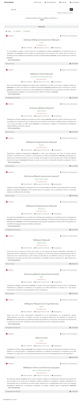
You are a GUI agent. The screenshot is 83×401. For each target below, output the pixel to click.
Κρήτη (36, 179)
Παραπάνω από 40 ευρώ (13, 97)
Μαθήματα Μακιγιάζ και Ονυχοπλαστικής (41, 304)
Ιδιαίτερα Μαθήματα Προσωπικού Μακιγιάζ (41, 40)
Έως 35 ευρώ (10, 132)
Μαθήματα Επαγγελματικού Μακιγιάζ (41, 142)
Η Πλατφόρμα (74, 2)
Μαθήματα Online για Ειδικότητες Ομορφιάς (41, 367)
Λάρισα (41, 306)
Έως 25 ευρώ (10, 293)
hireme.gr (37, 2)
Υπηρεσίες (63, 2)
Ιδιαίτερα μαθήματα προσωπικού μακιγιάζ (41, 176)
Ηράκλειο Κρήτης (41, 111)
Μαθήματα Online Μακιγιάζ (41, 74)
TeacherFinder (9, 2)
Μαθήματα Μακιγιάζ (41, 240)
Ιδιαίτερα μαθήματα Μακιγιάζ (41, 108)
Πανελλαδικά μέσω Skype (45, 77)
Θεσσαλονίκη (34, 77)
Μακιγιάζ (35, 153)
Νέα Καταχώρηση (50, 2)
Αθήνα (41, 277)
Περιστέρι (41, 145)
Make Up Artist (42, 338)
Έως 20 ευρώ (10, 63)
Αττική (41, 42)
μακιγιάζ (56, 51)
